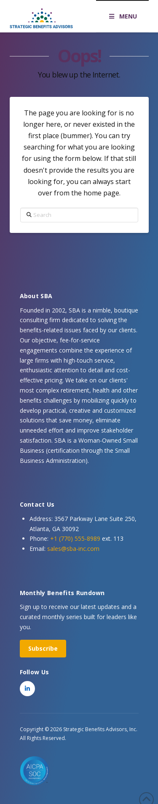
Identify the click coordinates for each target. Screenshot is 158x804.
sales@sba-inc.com (73, 549)
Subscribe (43, 648)
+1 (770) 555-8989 (75, 538)
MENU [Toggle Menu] (122, 16)
